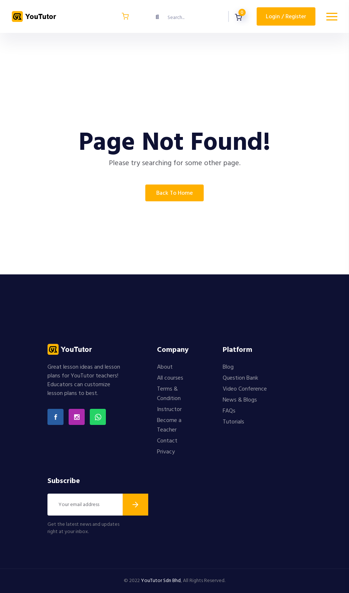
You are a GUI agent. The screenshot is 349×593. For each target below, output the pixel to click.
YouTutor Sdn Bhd (161, 581)
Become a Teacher (169, 425)
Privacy (166, 452)
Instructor (169, 409)
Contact (167, 441)
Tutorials (233, 422)
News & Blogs (240, 400)
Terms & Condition (169, 393)
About (165, 367)
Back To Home (174, 193)
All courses (170, 378)
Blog (228, 367)
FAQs (229, 411)
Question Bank (240, 378)
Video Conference (245, 389)
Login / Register (286, 17)
